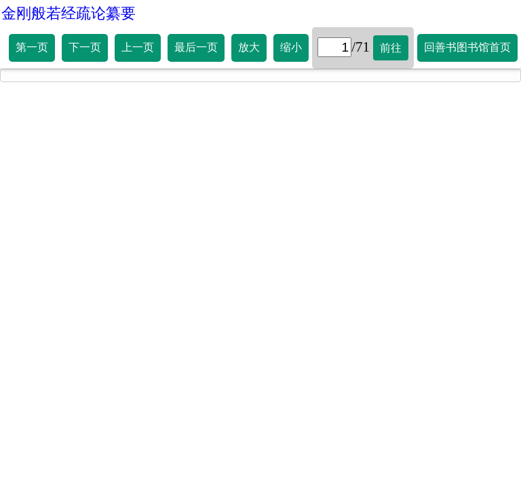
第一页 (32, 47)
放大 (249, 47)
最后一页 (196, 47)
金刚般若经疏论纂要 (68, 13)
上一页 (137, 47)
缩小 (291, 47)
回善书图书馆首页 (467, 47)
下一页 (85, 47)
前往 (391, 48)
